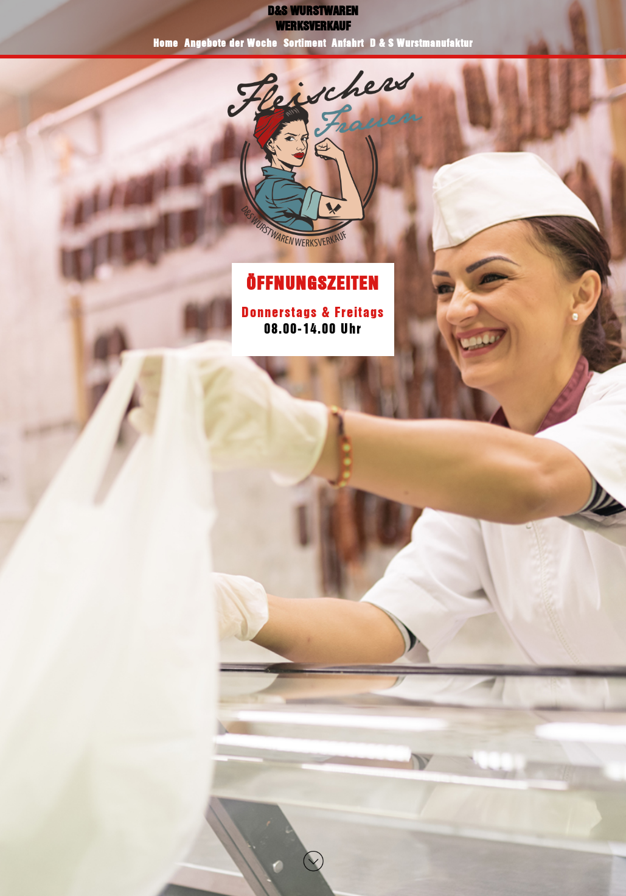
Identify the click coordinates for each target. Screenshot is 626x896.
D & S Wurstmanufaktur (421, 43)
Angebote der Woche (230, 43)
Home (165, 43)
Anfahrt (348, 43)
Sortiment (304, 43)
